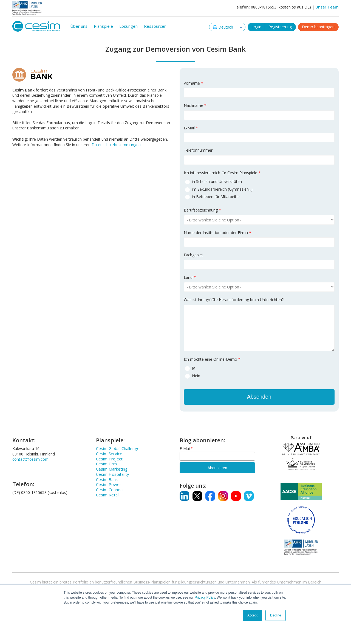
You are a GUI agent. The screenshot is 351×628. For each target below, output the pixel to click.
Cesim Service (109, 453)
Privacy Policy (205, 597)
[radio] (259, 181)
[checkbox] (259, 188)
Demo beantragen (318, 25)
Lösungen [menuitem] (128, 26)
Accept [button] (252, 615)
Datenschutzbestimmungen (116, 144)
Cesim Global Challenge (118, 448)
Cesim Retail (107, 495)
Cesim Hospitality (112, 474)
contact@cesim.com (30, 459)
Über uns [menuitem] (78, 26)
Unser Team (327, 7)
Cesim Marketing (112, 469)
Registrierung (280, 25)
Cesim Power (108, 484)
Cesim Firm (106, 464)
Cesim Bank (107, 479)
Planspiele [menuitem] (103, 26)
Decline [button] (275, 615)
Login (256, 25)
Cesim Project (109, 459)
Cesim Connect (110, 489)
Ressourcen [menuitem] (155, 26)
